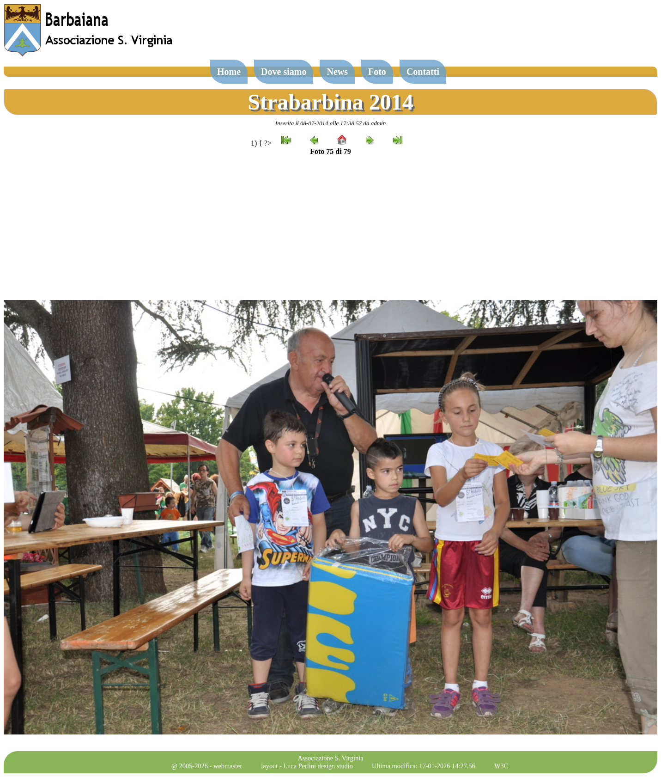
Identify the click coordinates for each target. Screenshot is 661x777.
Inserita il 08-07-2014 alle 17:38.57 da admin (330, 123)
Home (229, 72)
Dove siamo (283, 72)
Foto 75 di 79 (330, 151)
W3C (501, 766)
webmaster (227, 766)
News (337, 72)
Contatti (422, 72)
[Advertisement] (331, 228)
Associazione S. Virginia (330, 758)
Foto (377, 72)
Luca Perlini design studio (318, 766)
